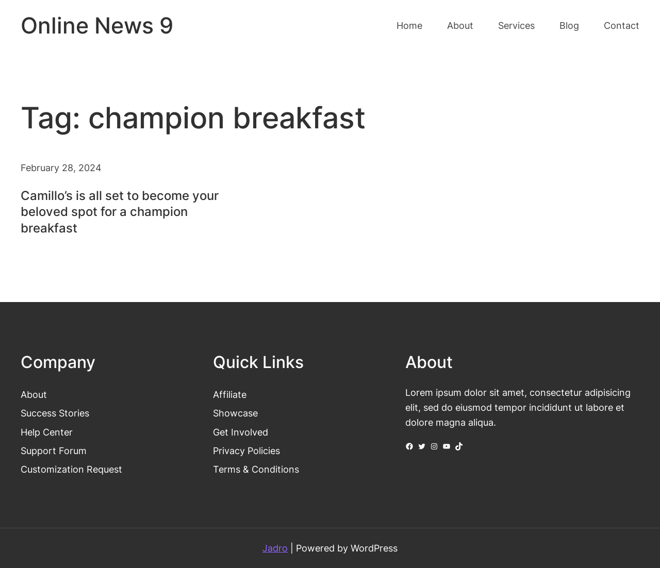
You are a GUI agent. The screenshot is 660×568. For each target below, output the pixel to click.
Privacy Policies (246, 450)
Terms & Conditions (256, 469)
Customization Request (71, 469)
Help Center (47, 432)
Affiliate (229, 394)
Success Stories (55, 413)
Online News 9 (97, 25)
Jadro (275, 548)
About (34, 394)
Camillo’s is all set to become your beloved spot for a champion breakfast (120, 211)
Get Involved (240, 432)
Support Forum (54, 450)
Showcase (235, 413)
